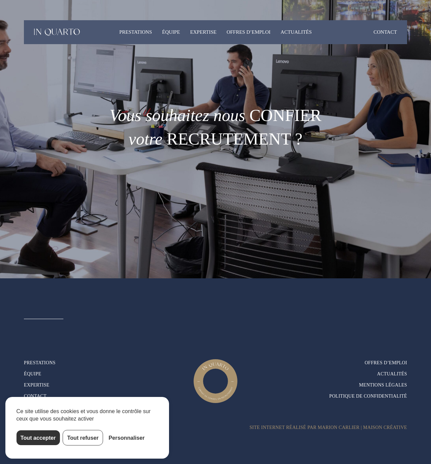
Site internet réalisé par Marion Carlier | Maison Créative (328, 427)
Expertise (203, 32)
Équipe (171, 32)
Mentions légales (383, 385)
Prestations (135, 32)
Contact (385, 32)
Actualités (296, 32)
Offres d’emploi (248, 32)
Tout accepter (38, 438)
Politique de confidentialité (368, 396)
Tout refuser (83, 438)
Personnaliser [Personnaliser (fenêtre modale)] (127, 438)
